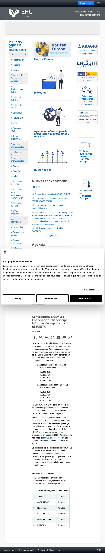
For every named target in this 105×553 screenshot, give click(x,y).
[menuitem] (18, 62)
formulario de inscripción (53, 438)
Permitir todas (86, 298)
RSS (36, 187)
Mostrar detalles (89, 289)
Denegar (19, 298)
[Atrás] (33, 310)
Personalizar (52, 298)
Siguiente (52, 235)
